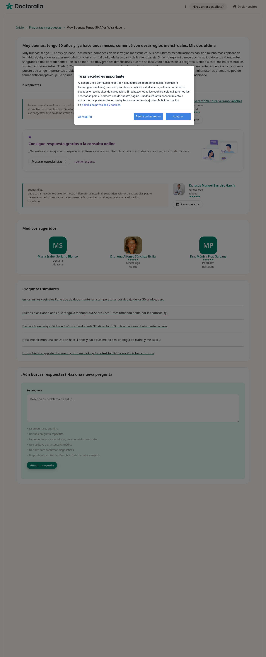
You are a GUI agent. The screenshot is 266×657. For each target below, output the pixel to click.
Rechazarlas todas (148, 116)
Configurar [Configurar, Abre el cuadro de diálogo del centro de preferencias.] (85, 117)
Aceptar (178, 116)
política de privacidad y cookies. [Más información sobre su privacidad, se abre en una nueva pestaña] (101, 105)
